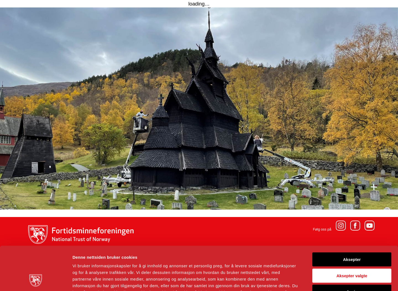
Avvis (351, 250)
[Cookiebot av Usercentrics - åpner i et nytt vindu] (36, 280)
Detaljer (294, 280)
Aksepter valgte (351, 234)
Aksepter (352, 218)
